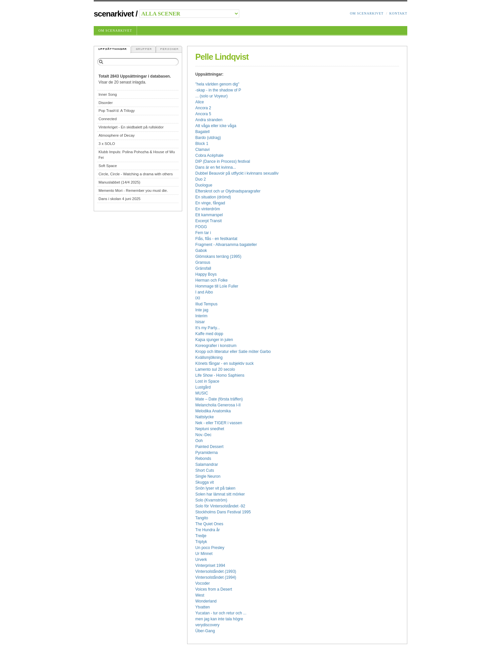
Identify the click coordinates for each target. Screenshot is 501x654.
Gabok (201, 250)
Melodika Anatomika (213, 411)
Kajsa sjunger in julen (214, 339)
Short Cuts (204, 470)
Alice (199, 102)
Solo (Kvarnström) (211, 500)
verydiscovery (207, 625)
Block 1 (201, 143)
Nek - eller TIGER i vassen (218, 423)
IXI (197, 298)
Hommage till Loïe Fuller (216, 286)
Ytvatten (202, 607)
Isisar (200, 322)
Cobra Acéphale (209, 155)
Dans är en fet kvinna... (215, 167)
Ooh (199, 440)
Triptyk (201, 541)
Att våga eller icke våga (215, 125)
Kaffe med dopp (209, 333)
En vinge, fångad (210, 203)
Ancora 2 (203, 108)
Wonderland (206, 601)
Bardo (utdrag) (208, 137)
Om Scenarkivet (367, 13)
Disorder (105, 103)
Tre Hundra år (207, 530)
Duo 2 (200, 179)
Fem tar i (203, 232)
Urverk (201, 559)
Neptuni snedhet (209, 429)
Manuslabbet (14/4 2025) (119, 182)
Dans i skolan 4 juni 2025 (119, 199)
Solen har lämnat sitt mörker (220, 494)
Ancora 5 (203, 114)
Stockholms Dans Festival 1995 (223, 512)
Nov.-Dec (203, 434)
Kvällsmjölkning (209, 357)
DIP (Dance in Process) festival (222, 161)
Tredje (201, 536)
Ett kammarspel (209, 215)
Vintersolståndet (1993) (215, 571)
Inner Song (107, 94)
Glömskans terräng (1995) (218, 256)
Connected (107, 119)
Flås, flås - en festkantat (216, 238)
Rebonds (203, 458)
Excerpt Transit (208, 221)
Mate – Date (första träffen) (219, 399)
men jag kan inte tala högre (219, 619)
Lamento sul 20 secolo (215, 369)
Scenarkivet (114, 13)
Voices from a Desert (213, 589)
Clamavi (202, 149)
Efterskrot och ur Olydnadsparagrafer (227, 191)
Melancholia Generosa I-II (218, 405)
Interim (201, 316)
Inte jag (201, 310)
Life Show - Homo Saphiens (220, 375)
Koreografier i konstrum (216, 345)
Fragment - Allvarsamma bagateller (226, 244)
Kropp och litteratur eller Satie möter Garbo (233, 351)
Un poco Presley (209, 547)
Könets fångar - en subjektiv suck (224, 363)
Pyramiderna (206, 452)
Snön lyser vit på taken (215, 488)
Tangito (201, 518)
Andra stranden (208, 120)
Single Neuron (207, 476)
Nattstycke (204, 417)
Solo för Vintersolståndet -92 (220, 506)
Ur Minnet (204, 553)
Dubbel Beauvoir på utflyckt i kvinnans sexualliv (237, 173)
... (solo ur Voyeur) (211, 96)
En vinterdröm (207, 209)
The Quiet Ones (209, 524)
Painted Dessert (209, 446)
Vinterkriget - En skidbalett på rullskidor (130, 127)
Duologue (203, 185)
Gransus (202, 262)
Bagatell (202, 131)
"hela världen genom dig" (217, 84)
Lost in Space (207, 381)
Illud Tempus (206, 304)
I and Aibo (204, 292)
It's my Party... (207, 328)
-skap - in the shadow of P (218, 90)
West (199, 595)
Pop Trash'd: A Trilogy (116, 111)
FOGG (201, 226)
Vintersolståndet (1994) (215, 577)
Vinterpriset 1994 (210, 565)
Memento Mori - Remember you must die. (133, 190)
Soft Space (107, 166)
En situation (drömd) (213, 197)
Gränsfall (203, 268)
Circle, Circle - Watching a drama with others (135, 174)
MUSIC (201, 393)
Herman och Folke (211, 280)
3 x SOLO (106, 144)
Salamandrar (206, 464)
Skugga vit (204, 482)
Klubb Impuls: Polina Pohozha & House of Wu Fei (136, 154)
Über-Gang (205, 631)
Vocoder (202, 583)
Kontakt (398, 13)
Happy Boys (206, 274)
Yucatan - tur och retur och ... (221, 613)
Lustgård (203, 387)
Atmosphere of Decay (116, 135)
